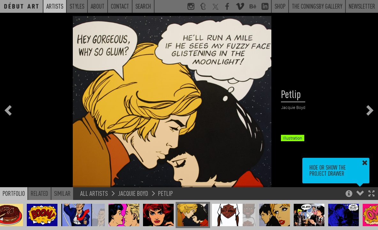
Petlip (165, 193)
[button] (371, 194)
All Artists (94, 193)
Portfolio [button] (14, 193)
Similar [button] (62, 193)
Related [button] (39, 193)
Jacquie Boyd (133, 193)
